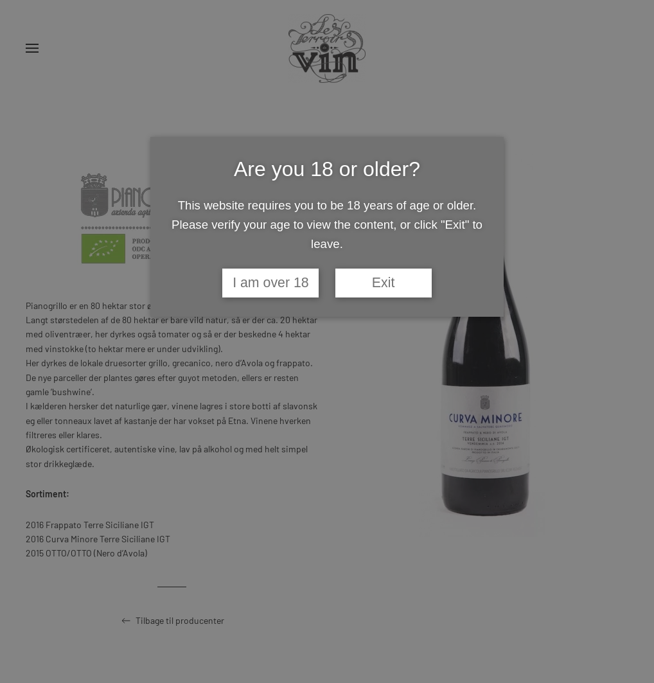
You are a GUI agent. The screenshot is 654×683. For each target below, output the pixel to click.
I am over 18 (271, 282)
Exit (383, 282)
